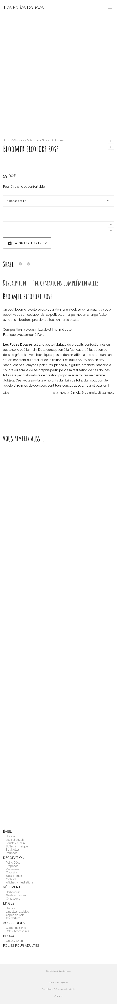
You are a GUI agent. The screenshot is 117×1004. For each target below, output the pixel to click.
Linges (8, 903)
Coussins (12, 872)
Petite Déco (13, 862)
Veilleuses (12, 869)
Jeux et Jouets (15, 839)
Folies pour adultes (21, 945)
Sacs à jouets (14, 875)
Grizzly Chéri (14, 940)
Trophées (12, 866)
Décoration (13, 858)
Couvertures (14, 918)
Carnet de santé (16, 927)
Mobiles (11, 879)
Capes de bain (15, 915)
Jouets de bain (15, 843)
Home (6, 140)
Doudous (12, 836)
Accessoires (14, 923)
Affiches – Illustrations (19, 882)
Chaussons (13, 898)
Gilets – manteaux (17, 895)
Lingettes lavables (17, 911)
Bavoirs (10, 908)
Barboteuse (33, 140)
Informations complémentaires (66, 282)
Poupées (11, 853)
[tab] (14, 283)
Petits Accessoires (17, 931)
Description (14, 282)
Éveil (7, 831)
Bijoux (8, 936)
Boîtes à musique (17, 846)
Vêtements (18, 140)
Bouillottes (13, 849)
